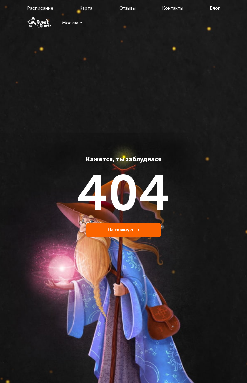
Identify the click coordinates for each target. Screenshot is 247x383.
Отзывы (127, 8)
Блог (215, 8)
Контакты (172, 8)
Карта (86, 8)
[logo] (39, 23)
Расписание (40, 8)
